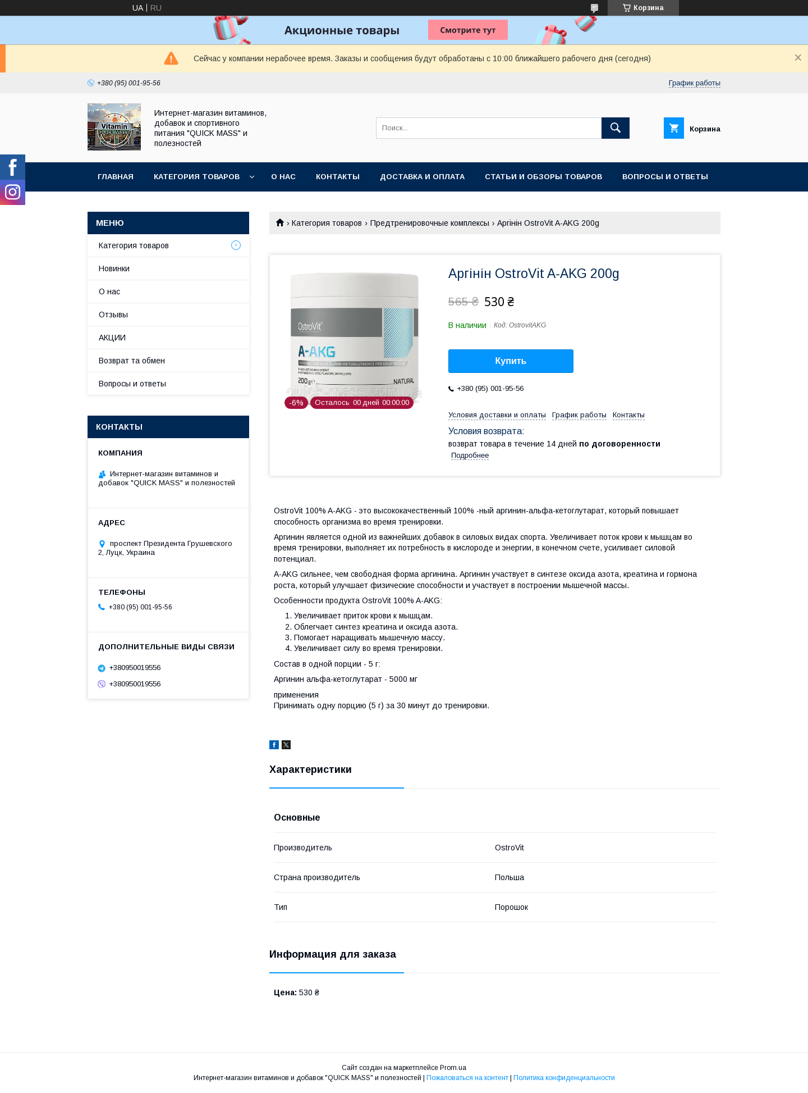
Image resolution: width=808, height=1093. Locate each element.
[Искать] (616, 128)
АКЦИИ (112, 337)
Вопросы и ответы (665, 176)
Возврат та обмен (132, 360)
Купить (511, 361)
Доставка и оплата (422, 176)
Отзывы (113, 314)
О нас (283, 176)
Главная (116, 176)
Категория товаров (197, 176)
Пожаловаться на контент (467, 1078)
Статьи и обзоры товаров (543, 176)
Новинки (114, 268)
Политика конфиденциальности (564, 1078)
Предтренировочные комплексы (429, 222)
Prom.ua (453, 1068)
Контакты (338, 176)
